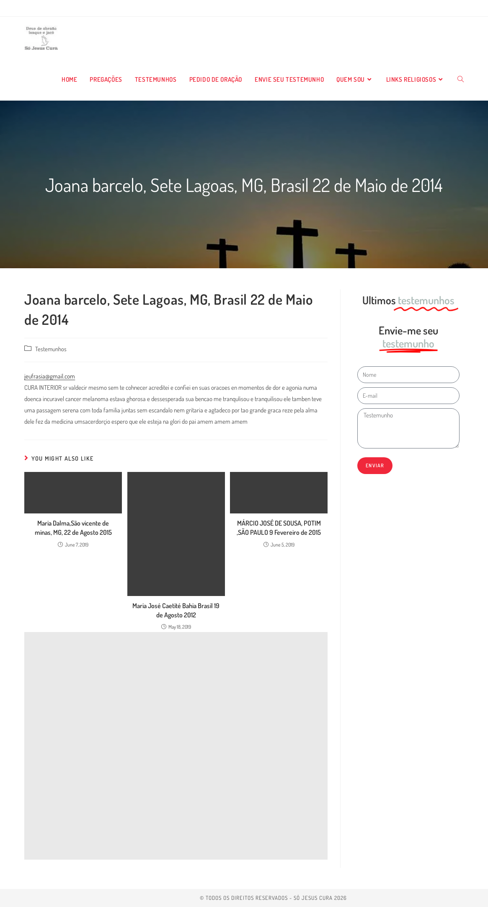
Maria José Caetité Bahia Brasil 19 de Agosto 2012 (175, 610)
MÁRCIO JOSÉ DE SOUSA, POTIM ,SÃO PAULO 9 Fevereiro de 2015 (279, 527)
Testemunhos (51, 348)
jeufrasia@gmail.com (49, 376)
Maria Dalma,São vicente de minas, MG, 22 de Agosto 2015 (73, 527)
